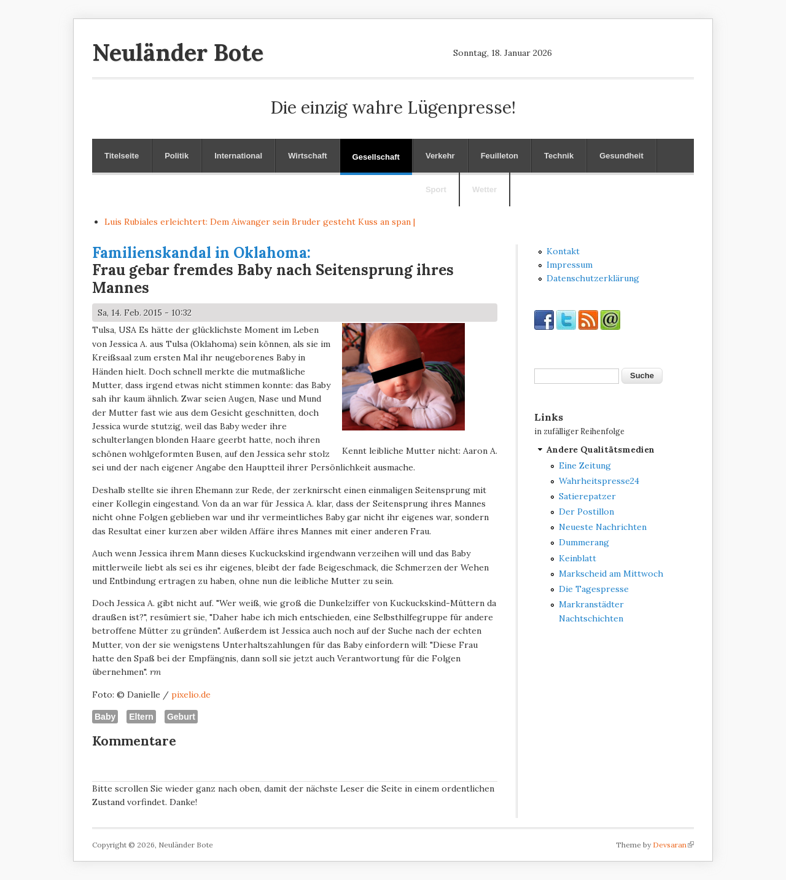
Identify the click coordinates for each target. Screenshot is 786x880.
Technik (559, 155)
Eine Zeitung (585, 465)
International (238, 155)
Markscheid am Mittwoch (611, 573)
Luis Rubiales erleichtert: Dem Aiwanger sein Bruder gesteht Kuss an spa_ (258, 221)
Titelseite (121, 155)
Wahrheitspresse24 (599, 480)
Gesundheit (621, 155)
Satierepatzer (587, 496)
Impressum (570, 264)
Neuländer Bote (177, 52)
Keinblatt (577, 558)
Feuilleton (499, 155)
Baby (105, 717)
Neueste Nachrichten (603, 526)
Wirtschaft (307, 155)
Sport (436, 189)
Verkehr (440, 155)
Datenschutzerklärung (593, 278)
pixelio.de (191, 694)
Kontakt (563, 251)
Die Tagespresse (594, 588)
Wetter (484, 189)
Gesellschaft (376, 157)
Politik (177, 155)
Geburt (181, 717)
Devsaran (673, 844)
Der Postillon (586, 511)
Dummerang (584, 542)
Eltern (141, 717)
